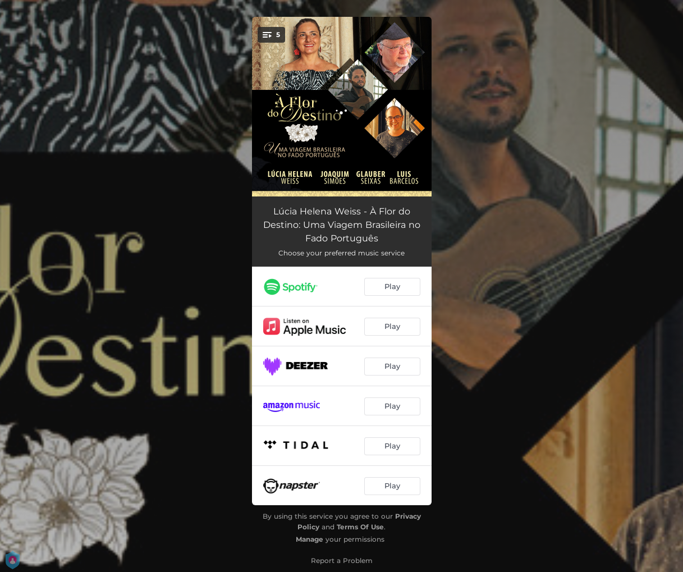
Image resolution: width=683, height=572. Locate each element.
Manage (309, 539)
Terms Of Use (360, 527)
